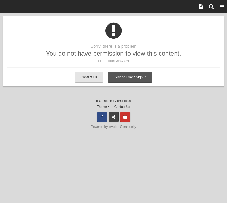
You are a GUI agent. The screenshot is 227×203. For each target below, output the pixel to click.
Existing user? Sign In (130, 77)
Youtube (125, 117)
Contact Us (88, 77)
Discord (114, 117)
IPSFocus (124, 101)
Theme (103, 107)
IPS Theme (104, 101)
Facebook (102, 117)
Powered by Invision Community (113, 127)
